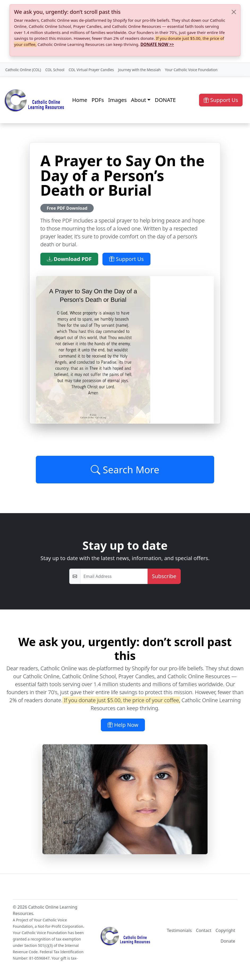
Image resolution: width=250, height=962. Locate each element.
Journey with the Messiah (139, 69)
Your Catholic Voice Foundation (191, 69)
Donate (228, 941)
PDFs (98, 100)
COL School (54, 69)
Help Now (123, 724)
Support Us (221, 100)
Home (79, 100)
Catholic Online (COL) (23, 69)
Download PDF (69, 259)
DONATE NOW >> (157, 44)
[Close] (233, 12)
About (138, 100)
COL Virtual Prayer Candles (91, 69)
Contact (203, 930)
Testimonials (179, 930)
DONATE (165, 100)
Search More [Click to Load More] (125, 469)
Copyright (225, 930)
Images (117, 100)
